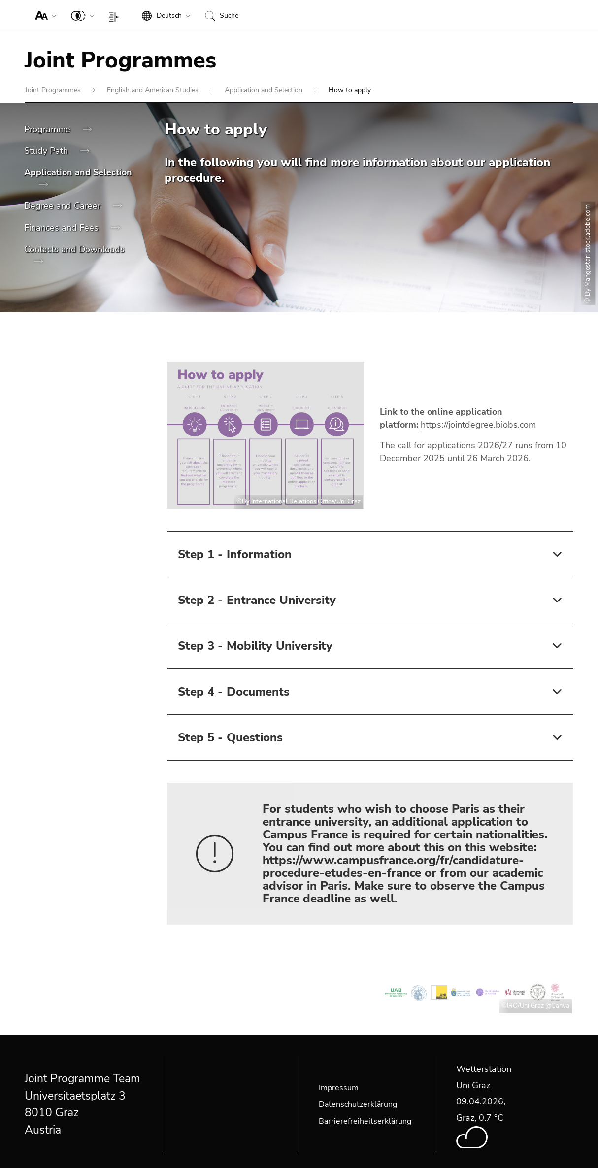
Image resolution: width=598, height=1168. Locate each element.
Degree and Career (63, 206)
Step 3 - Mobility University (255, 646)
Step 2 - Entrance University (257, 600)
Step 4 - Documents (234, 692)
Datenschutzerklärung (358, 1104)
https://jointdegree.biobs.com (478, 425)
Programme (48, 129)
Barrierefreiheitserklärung (365, 1121)
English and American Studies (153, 90)
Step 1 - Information (235, 554)
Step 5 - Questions (230, 737)
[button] (44, 15)
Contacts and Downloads (74, 249)
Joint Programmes (54, 90)
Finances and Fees (62, 228)
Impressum (339, 1087)
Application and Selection (264, 90)
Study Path (47, 151)
